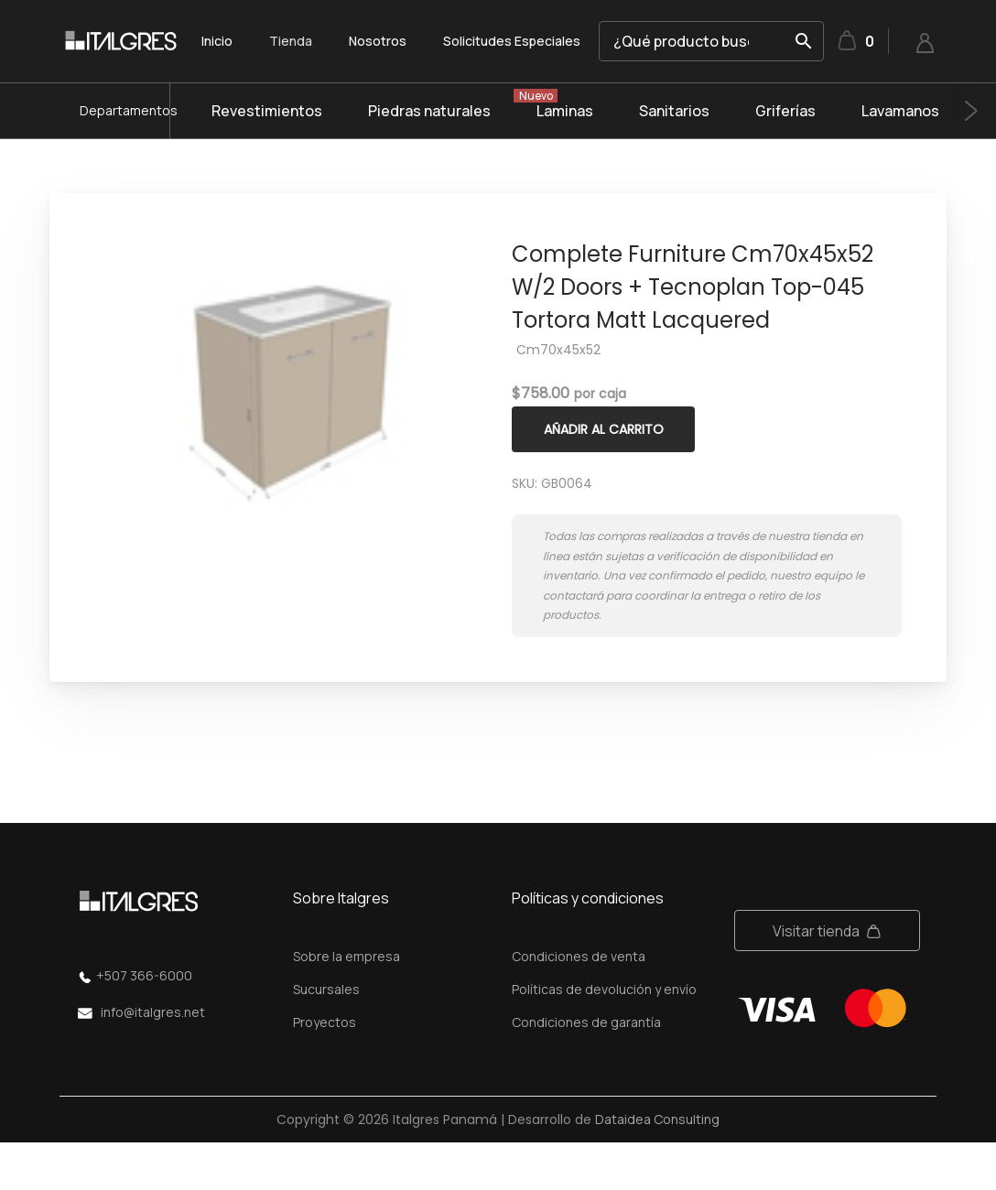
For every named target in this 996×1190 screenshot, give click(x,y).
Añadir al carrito (604, 429)
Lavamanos (900, 111)
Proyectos (324, 1022)
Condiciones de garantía (586, 1022)
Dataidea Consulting (657, 1119)
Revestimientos (266, 111)
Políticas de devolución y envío (604, 989)
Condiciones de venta (578, 956)
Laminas (564, 111)
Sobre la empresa (346, 956)
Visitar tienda (816, 931)
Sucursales (326, 989)
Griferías (785, 111)
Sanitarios (674, 111)
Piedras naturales (429, 111)
